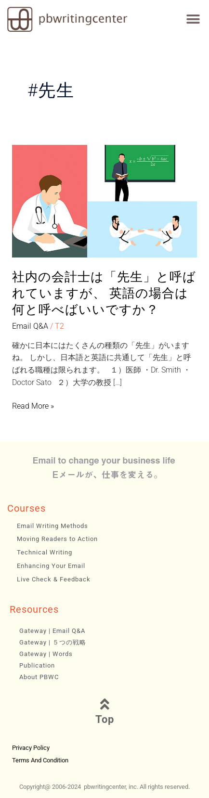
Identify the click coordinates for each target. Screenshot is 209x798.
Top (104, 719)
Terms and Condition (40, 760)
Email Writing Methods (52, 525)
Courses (26, 508)
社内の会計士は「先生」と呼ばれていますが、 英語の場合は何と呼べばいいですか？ (104, 293)
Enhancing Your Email (51, 565)
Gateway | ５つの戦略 (52, 642)
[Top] (104, 704)
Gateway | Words (46, 653)
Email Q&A (30, 326)
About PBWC (39, 677)
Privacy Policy (31, 747)
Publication (37, 665)
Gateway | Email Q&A (52, 630)
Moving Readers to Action (57, 538)
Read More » (33, 406)
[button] (193, 19)
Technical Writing (44, 552)
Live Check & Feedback (54, 579)
